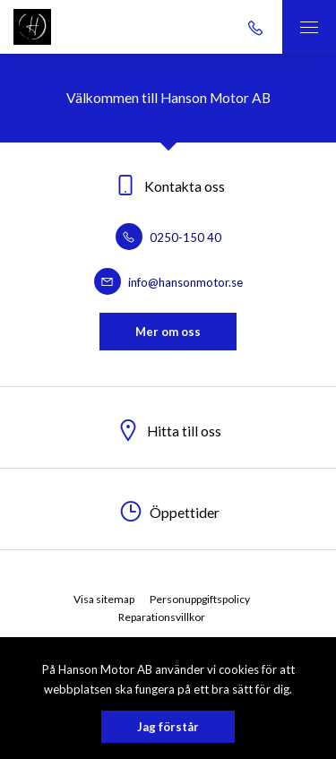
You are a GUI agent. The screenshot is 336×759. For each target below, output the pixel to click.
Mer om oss (168, 331)
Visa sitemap (103, 599)
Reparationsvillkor (161, 617)
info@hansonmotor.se (168, 282)
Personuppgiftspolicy (200, 599)
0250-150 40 (168, 237)
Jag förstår (168, 727)
